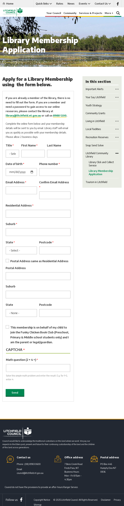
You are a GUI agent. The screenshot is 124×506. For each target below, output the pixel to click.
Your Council (53, 13)
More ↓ (109, 13)
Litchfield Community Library (97, 155)
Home (9, 3)
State (9, 242)
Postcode (45, 242)
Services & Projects (90, 13)
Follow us (12, 500)
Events (83, 3)
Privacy (117, 500)
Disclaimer (106, 500)
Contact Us (101, 3)
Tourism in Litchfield (96, 182)
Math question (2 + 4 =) (21, 360)
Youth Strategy (94, 105)
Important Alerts (94, 89)
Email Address (15, 182)
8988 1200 (59, 115)
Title (9, 145)
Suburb (10, 224)
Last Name (54, 145)
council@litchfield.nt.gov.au (30, 473)
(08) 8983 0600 (32, 464)
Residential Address (19, 205)
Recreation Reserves (97, 137)
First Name (28, 145)
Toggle (117, 89)
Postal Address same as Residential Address (39, 261)
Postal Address (16, 268)
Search (118, 14)
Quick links (42, 3)
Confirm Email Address (54, 182)
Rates (59, 3)
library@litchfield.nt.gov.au (23, 115)
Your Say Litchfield (95, 97)
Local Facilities (93, 129)
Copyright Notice (42, 500)
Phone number (48, 164)
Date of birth (14, 164)
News (71, 3)
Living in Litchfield (95, 121)
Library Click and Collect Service (101, 164)
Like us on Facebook (118, 3)
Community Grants (95, 113)
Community (70, 13)
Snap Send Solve (95, 145)
